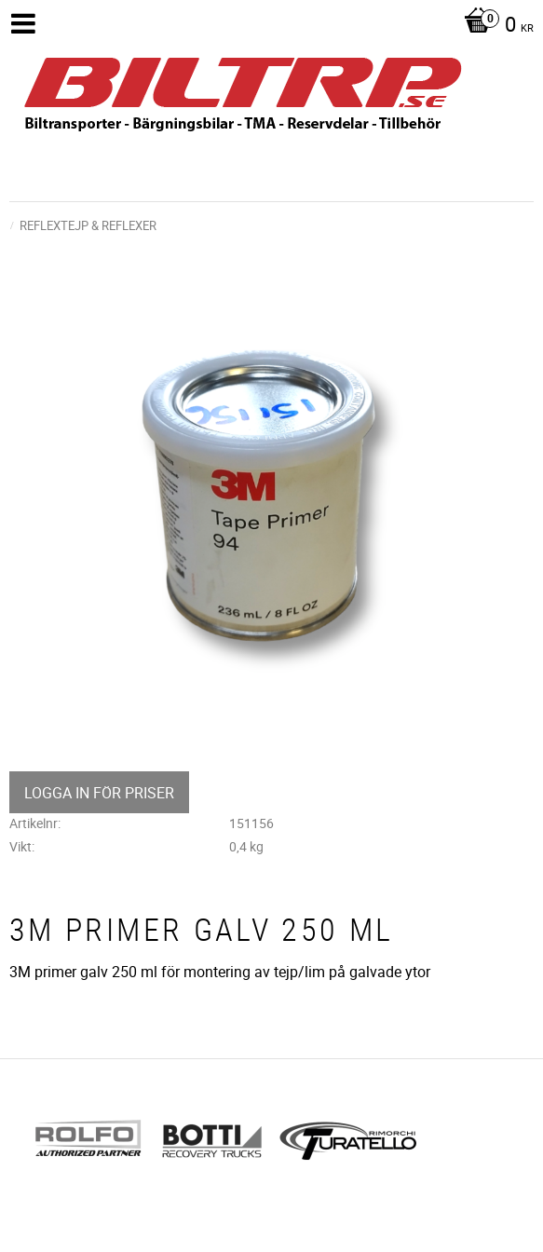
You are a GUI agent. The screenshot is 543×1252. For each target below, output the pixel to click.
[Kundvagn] (494, 26)
